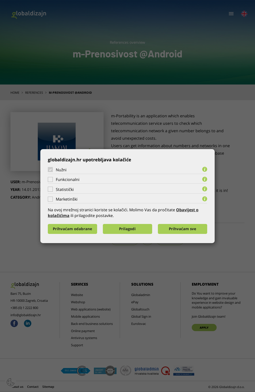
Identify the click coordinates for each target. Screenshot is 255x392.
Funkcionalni (67, 179)
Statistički (65, 189)
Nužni (61, 169)
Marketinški (66, 199)
